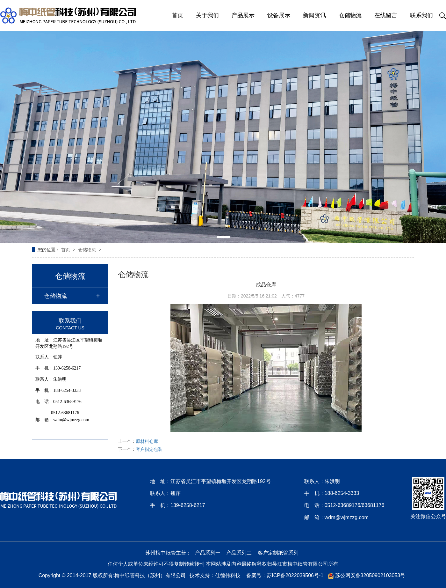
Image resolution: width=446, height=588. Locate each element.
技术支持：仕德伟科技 (215, 575)
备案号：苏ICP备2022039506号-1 (284, 575)
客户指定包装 (149, 449)
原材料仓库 (147, 441)
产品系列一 (207, 552)
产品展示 (243, 15)
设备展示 (278, 15)
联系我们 (421, 15)
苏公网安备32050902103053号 (366, 575)
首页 (177, 15)
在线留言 (385, 15)
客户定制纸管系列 (278, 552)
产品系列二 (239, 552)
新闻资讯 (314, 15)
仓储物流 (350, 15)
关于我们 (207, 15)
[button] (223, 237)
